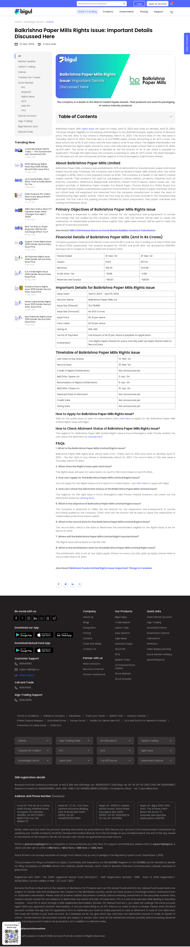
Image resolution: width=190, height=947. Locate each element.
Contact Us (89, 649)
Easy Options (122, 633)
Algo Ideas (121, 638)
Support (158, 11)
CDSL (94, 847)
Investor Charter (136, 715)
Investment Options (158, 633)
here (56, 847)
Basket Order (122, 659)
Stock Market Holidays (159, 654)
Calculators (153, 638)
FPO (23, 110)
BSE (79, 847)
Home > (19, 22)
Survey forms (77, 720)
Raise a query (26, 675)
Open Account (187, 43)
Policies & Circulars (54, 715)
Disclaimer (75, 715)
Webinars (152, 643)
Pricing (144, 11)
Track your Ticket (95, 715)
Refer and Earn (91, 663)
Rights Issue (27, 96)
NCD (23, 101)
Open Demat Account (159, 617)
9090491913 (25, 663)
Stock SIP (120, 649)
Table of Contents (78, 117)
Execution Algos (124, 643)
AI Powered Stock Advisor (125, 666)
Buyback (26, 92)
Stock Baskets (123, 673)
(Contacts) (58, 796)
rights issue (87, 128)
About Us (88, 617)
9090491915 (25, 700)
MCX (65, 847)
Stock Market (25, 82)
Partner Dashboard (94, 674)
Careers (87, 638)
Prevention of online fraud (31, 725)
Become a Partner (93, 669)
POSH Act (55, 725)
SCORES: (113, 862)
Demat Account (27, 115)
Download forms (56, 720)
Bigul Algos (121, 617)
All (19, 56)
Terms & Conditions (28, 715)
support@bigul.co (29, 669)
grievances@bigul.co (36, 844)
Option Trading (26, 66)
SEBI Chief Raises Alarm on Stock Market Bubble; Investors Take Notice (112, 230)
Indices (22, 72)
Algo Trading (25, 121)
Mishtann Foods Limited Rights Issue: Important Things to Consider (111, 568)
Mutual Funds (25, 131)
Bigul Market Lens (28, 126)
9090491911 (25, 687)
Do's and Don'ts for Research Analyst (145, 720)
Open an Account (158, 3)
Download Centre (157, 627)
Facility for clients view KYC (105, 720)
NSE (51, 847)
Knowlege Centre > (35, 22)
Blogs (86, 622)
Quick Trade (122, 627)
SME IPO (25, 105)
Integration (89, 627)
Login (139, 3)
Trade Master (122, 622)
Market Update (26, 61)
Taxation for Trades (29, 77)
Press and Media (92, 643)
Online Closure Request (30, 720)
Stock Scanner (123, 679)
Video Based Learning (159, 649)
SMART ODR (116, 715)
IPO (23, 87)
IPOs (117, 654)
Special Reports (156, 659)
